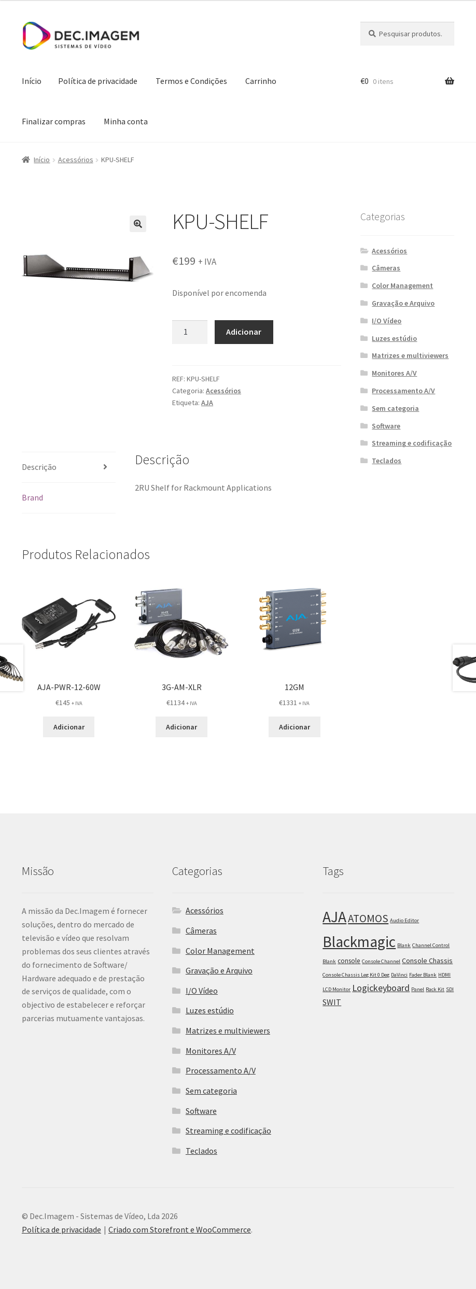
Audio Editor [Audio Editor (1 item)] (404, 920)
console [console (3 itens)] (349, 960)
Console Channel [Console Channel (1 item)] (381, 961)
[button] (138, 224)
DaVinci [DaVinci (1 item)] (399, 974)
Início (31, 81)
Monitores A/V (394, 373)
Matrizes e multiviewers (410, 355)
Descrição (39, 467)
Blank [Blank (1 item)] (404, 945)
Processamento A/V (403, 390)
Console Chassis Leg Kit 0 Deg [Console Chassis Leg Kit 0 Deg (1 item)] (356, 974)
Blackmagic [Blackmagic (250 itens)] (359, 941)
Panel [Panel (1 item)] (417, 989)
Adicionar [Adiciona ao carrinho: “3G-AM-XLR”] (181, 727)
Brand (32, 497)
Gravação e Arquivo (403, 303)
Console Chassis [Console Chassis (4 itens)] (427, 960)
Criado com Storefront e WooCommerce (179, 1229)
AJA (207, 402)
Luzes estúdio (394, 338)
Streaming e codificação (412, 443)
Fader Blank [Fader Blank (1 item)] (423, 974)
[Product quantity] (189, 332)
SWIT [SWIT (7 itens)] (332, 1002)
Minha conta (126, 121)
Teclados (386, 460)
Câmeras (386, 268)
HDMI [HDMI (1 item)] (444, 974)
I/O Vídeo (386, 320)
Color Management (402, 285)
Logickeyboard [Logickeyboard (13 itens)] (381, 988)
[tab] (69, 467)
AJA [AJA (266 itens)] (334, 916)
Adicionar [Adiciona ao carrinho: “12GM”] (294, 727)
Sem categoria (395, 408)
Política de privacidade (97, 81)
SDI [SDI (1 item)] (450, 989)
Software (386, 426)
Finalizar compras (54, 121)
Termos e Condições (191, 81)
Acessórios (75, 159)
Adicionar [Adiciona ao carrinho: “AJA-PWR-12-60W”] (69, 727)
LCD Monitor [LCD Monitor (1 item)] (337, 989)
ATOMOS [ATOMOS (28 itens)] (368, 918)
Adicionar (243, 331)
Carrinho (260, 81)
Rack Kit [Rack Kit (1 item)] (435, 989)
